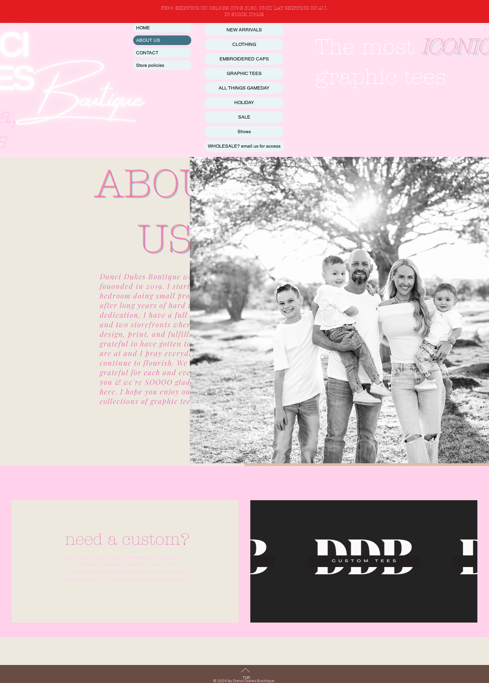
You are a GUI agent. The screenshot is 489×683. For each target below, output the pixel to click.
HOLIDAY (244, 102)
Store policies (150, 65)
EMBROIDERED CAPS (244, 59)
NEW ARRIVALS (244, 30)
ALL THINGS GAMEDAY (244, 88)
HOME (143, 28)
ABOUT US (148, 40)
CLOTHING (244, 44)
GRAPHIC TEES (244, 73)
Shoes (244, 131)
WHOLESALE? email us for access (244, 146)
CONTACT (147, 53)
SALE (244, 117)
